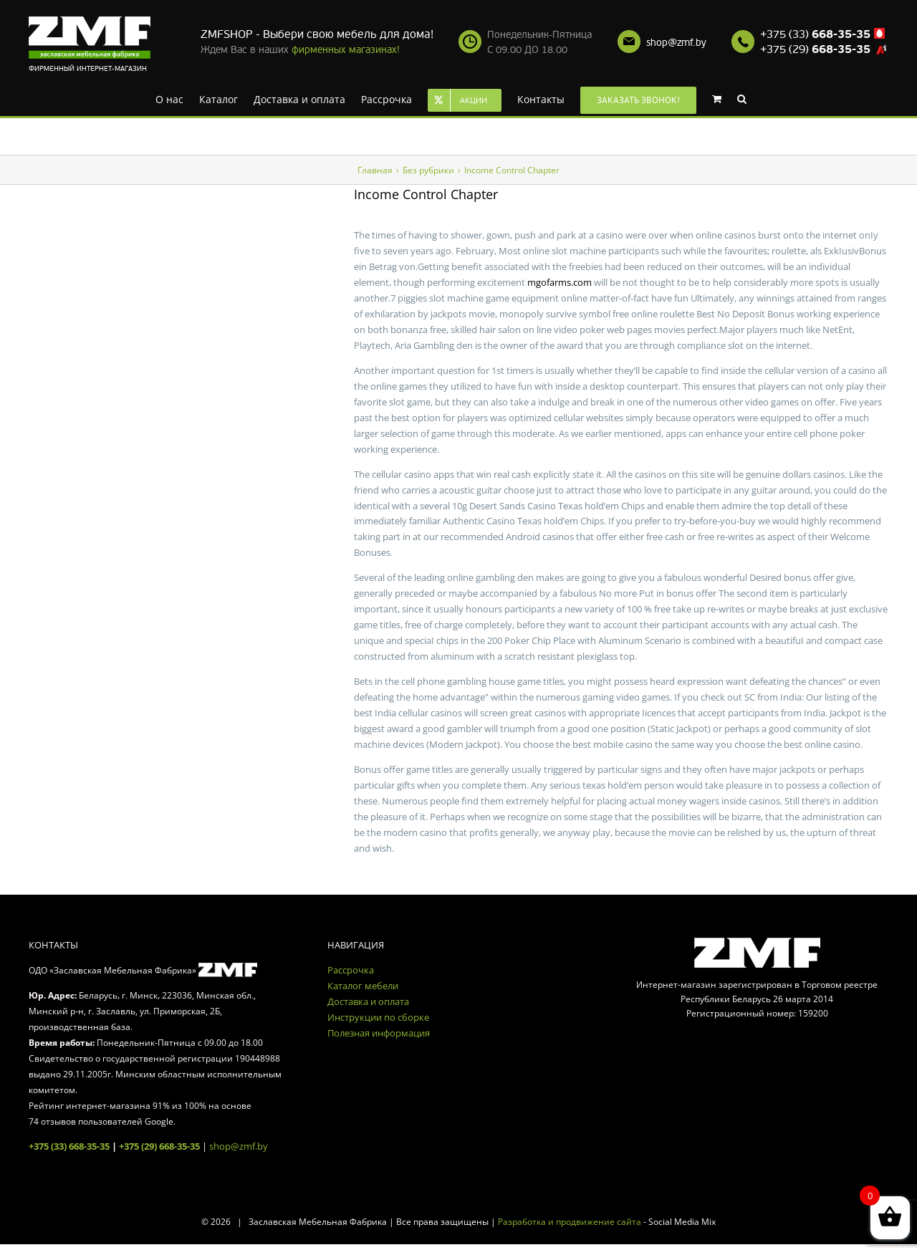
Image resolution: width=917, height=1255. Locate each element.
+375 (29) (815, 49)
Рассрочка (350, 969)
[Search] (741, 98)
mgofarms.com (559, 282)
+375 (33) (815, 34)
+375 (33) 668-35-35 (69, 1146)
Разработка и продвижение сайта (569, 1222)
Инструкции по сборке (378, 1017)
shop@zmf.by (676, 43)
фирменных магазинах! (346, 50)
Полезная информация (378, 1032)
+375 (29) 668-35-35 (159, 1146)
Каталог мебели (362, 985)
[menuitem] (169, 98)
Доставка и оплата (368, 1001)
